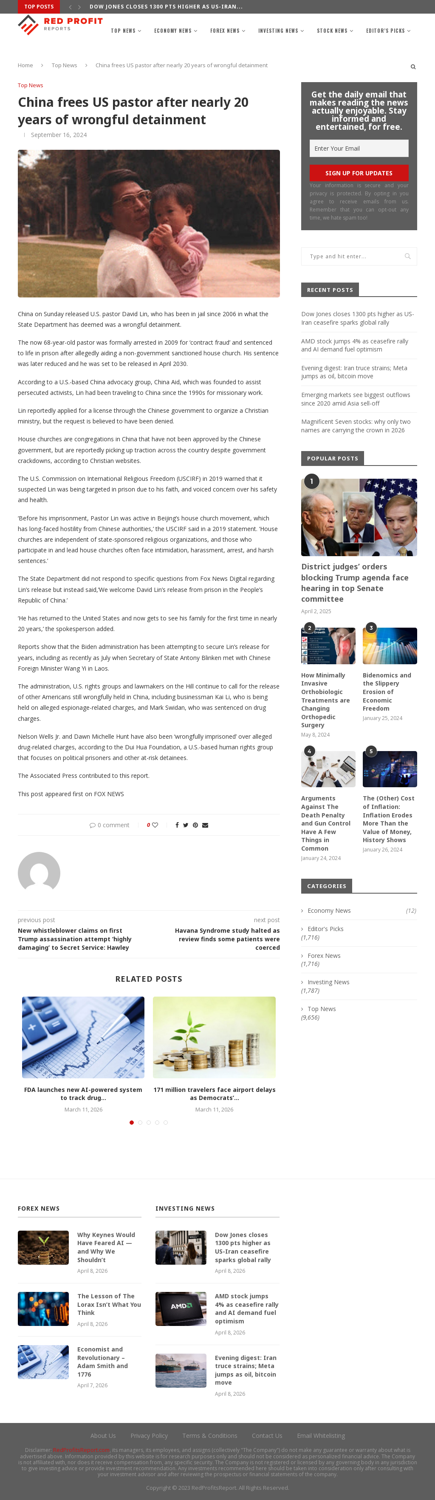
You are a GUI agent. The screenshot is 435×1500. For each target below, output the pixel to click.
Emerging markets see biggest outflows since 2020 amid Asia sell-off (355, 399)
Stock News (332, 30)
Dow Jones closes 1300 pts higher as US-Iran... (166, 6)
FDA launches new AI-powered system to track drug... (83, 1094)
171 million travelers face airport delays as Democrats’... (214, 1094)
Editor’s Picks (385, 30)
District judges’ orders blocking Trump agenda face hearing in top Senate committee (355, 582)
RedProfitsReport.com (81, 1450)
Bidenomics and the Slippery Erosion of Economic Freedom (387, 691)
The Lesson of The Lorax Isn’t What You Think (109, 1304)
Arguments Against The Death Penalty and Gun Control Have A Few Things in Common (325, 823)
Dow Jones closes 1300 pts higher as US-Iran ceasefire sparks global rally (357, 318)
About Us (103, 1435)
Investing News (278, 30)
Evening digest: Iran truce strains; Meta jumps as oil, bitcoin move (354, 372)
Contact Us (267, 1435)
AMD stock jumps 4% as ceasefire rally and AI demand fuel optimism (354, 345)
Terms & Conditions (209, 1435)
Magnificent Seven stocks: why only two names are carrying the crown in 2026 (356, 425)
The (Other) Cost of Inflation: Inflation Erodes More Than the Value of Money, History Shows (389, 819)
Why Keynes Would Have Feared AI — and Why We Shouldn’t (106, 1247)
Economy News (173, 30)
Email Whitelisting (321, 1435)
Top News (123, 30)
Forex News (225, 30)
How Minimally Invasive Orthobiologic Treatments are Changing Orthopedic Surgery (325, 700)
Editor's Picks (326, 929)
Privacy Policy (149, 1435)
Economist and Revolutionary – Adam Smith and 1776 (102, 1361)
